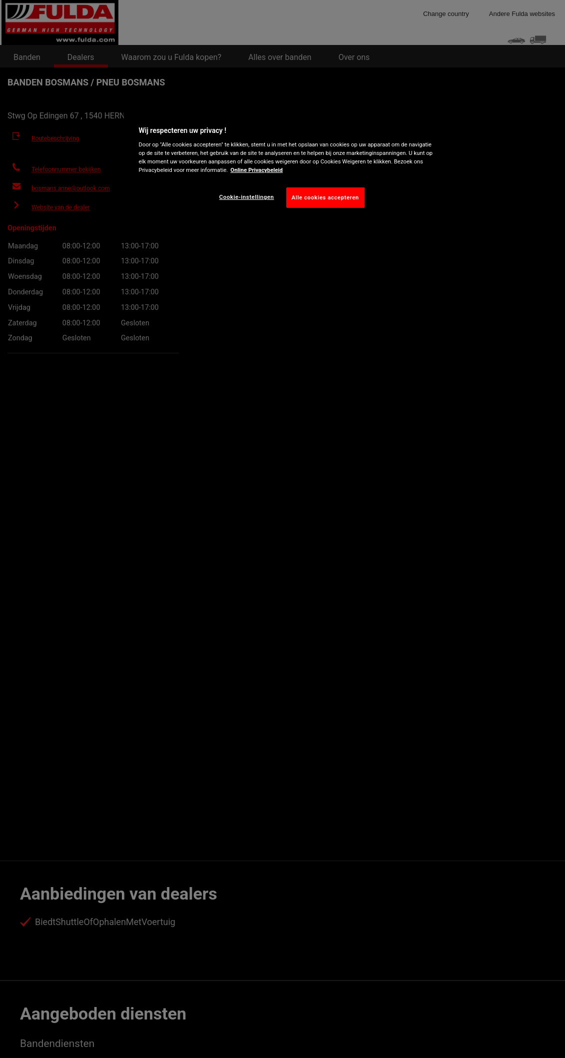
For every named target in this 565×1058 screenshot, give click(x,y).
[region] (286, 165)
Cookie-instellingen (246, 196)
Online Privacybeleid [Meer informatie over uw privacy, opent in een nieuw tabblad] (256, 169)
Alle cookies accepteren (325, 197)
